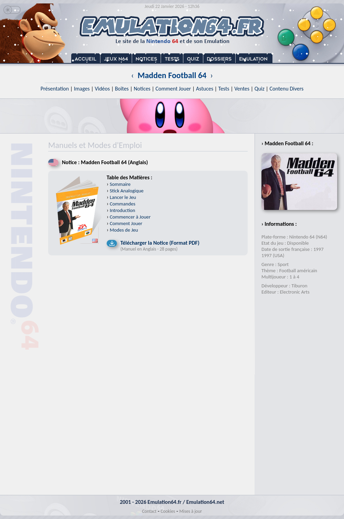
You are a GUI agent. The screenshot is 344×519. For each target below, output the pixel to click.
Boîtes (122, 88)
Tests (223, 88)
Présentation (55, 88)
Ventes (241, 88)
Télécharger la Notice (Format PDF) (160, 243)
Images (82, 88)
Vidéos (102, 88)
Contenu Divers (286, 88)
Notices (142, 88)
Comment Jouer (173, 88)
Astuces (204, 88)
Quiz (260, 88)
